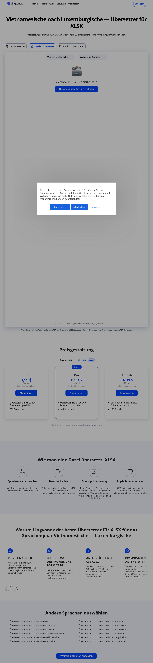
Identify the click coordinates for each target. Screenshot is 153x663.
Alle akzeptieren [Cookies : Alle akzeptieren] (60, 207)
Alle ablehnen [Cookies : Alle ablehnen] (80, 207)
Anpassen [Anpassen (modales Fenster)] (96, 207)
